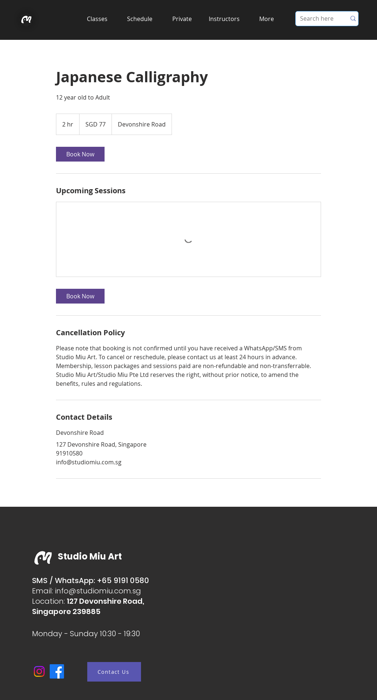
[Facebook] (57, 671)
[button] (97, 18)
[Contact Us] (114, 672)
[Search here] (315, 18)
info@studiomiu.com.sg (98, 591)
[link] (80, 154)
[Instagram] (39, 671)
